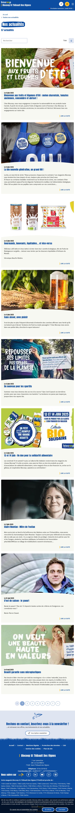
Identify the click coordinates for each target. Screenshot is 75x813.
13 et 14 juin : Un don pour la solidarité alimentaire (28, 455)
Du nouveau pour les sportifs (18, 386)
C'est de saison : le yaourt (16, 600)
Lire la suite (66, 116)
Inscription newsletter (37, 733)
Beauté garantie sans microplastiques (22, 672)
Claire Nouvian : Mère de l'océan (19, 527)
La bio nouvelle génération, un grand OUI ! (24, 169)
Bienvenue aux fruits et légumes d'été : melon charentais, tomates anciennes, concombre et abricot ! (36, 97)
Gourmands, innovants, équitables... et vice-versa (28, 243)
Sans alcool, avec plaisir (16, 317)
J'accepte (62, 809)
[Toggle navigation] (73, 4)
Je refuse (48, 809)
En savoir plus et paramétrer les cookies (24, 809)
